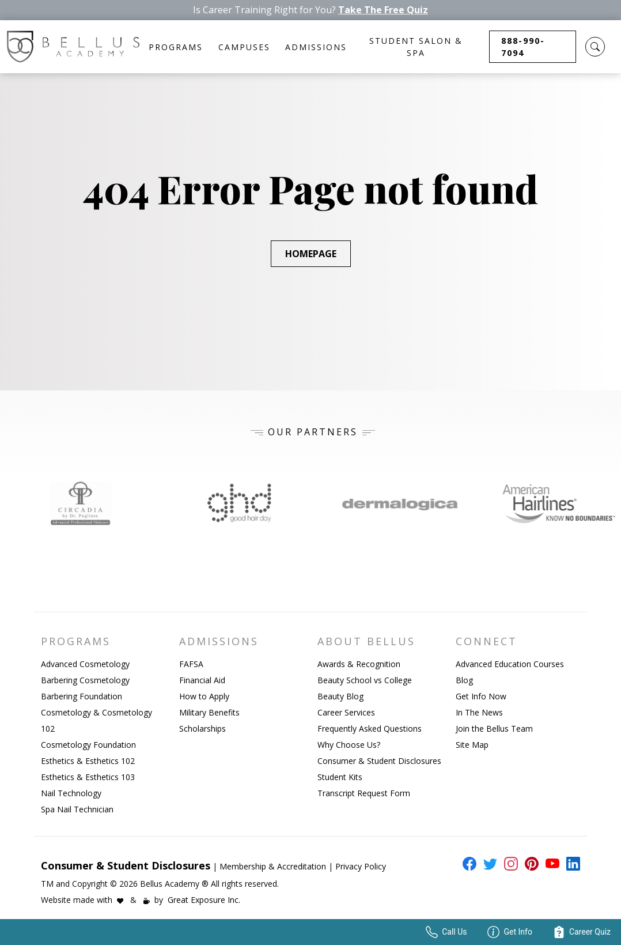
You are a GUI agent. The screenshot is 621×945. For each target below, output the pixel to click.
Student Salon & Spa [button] (416, 46)
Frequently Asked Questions (369, 728)
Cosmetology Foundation (88, 744)
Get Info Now (481, 696)
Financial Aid (202, 680)
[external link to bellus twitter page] (488, 863)
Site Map (472, 744)
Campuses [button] (244, 47)
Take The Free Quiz (383, 10)
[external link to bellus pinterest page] (529, 863)
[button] (595, 47)
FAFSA (191, 663)
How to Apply (204, 696)
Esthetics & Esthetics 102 (88, 760)
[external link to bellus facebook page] (467, 863)
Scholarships (202, 728)
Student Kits (339, 776)
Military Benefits (209, 712)
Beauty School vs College (364, 680)
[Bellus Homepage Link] (73, 46)
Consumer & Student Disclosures (379, 760)
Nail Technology (71, 793)
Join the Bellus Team (494, 728)
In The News (479, 712)
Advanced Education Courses (510, 663)
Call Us (446, 932)
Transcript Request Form (363, 793)
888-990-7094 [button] (523, 46)
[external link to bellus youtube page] (550, 863)
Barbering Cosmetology (85, 680)
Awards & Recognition (358, 663)
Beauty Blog (340, 696)
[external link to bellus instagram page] (508, 863)
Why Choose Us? (348, 744)
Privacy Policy (360, 866)
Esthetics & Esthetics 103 (88, 776)
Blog (464, 680)
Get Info (509, 932)
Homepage (310, 253)
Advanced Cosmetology (85, 663)
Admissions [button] (316, 47)
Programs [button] (176, 47)
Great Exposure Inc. (204, 899)
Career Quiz (582, 932)
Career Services (346, 712)
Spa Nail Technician (77, 809)
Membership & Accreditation (272, 866)
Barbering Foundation (81, 696)
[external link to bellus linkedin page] (571, 863)
